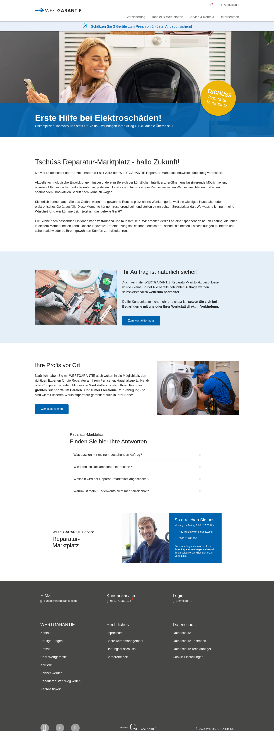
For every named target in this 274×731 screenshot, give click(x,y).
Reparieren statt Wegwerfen (60, 681)
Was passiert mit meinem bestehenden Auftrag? (108, 454)
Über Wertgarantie (53, 657)
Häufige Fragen (51, 641)
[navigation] (221, 4)
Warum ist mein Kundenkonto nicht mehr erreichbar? (111, 491)
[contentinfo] (215, 717)
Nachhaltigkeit (50, 689)
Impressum (115, 633)
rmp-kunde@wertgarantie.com (196, 531)
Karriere (46, 665)
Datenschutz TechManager (192, 649)
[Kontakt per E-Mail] (204, 5)
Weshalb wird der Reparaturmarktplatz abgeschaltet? (111, 479)
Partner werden (51, 673)
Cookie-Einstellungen (188, 657)
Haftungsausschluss (121, 649)
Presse (45, 649)
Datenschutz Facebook (189, 641)
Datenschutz (182, 633)
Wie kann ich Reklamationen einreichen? (103, 467)
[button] (230, 5)
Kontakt (45, 633)
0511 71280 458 (188, 538)
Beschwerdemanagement (125, 641)
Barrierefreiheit (117, 657)
